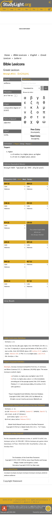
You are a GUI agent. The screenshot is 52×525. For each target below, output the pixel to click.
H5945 (22, 411)
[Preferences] (49, 9)
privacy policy (20, 500)
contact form (39, 508)
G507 (6, 110)
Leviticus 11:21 (41, 384)
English (33, 55)
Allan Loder (36, 465)
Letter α (17, 58)
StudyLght (13, 4)
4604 (13, 168)
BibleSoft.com (38, 399)
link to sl (36, 502)
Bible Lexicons (20, 55)
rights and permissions (39, 500)
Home (7, 55)
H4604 (36, 411)
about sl (26, 502)
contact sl (16, 502)
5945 (29, 168)
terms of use (7, 500)
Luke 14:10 (39, 376)
